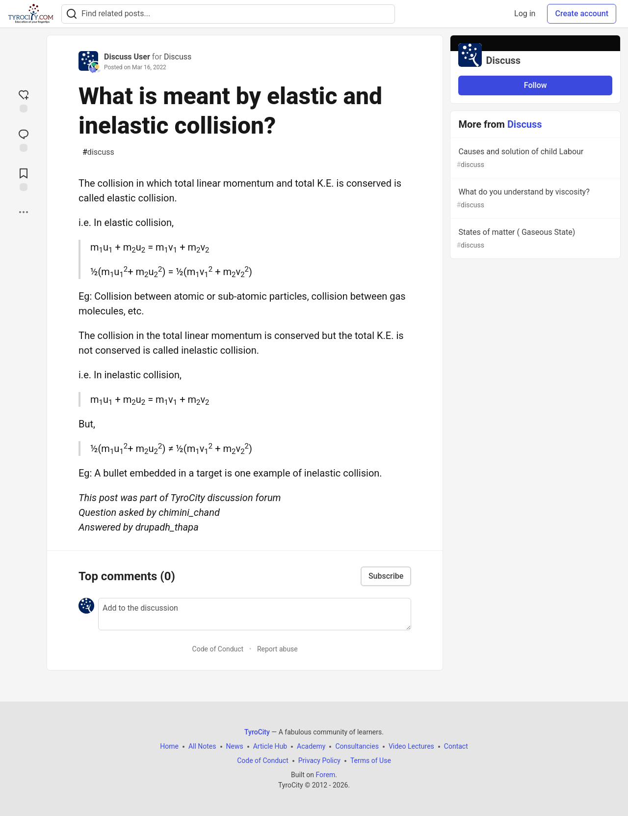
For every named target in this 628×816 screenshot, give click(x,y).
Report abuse (277, 649)
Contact (456, 746)
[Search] (71, 14)
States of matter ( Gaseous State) (534, 239)
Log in (524, 13)
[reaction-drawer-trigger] (23, 100)
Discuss (177, 56)
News (234, 746)
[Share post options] (23, 212)
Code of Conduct (218, 649)
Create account (581, 13)
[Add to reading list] (23, 179)
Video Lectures (411, 746)
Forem (325, 775)
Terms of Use (370, 760)
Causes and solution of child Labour (534, 158)
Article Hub (270, 746)
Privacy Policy (319, 760)
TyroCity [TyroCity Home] (257, 732)
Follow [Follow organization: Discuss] (535, 85)
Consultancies (356, 746)
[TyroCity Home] (30, 14)
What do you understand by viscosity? (534, 198)
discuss (98, 152)
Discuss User (127, 56)
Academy (311, 746)
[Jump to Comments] (23, 139)
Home (169, 746)
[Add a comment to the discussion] (255, 614)
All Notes (202, 746)
